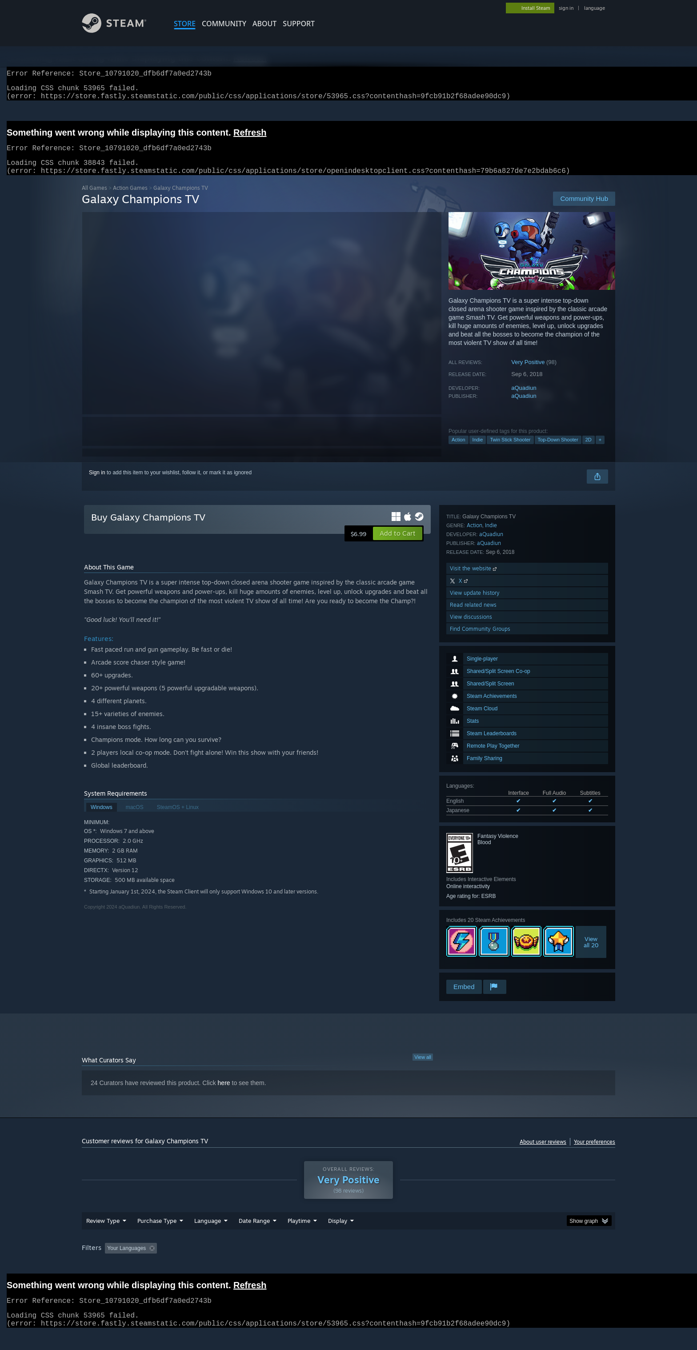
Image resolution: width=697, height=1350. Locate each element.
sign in (566, 8)
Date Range (254, 1231)
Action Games (130, 198)
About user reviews (543, 1152)
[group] (348, 1260)
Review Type (103, 1231)
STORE (185, 23)
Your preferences (594, 1152)
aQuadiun (523, 398)
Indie (478, 450)
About (264, 23)
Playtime (299, 1231)
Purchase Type (156, 1231)
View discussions (471, 954)
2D (588, 450)
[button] (398, 544)
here (224, 1093)
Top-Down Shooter (558, 450)
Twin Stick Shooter (510, 450)
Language (207, 1231)
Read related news (473, 942)
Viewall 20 (591, 811)
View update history (475, 930)
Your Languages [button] (126, 1259)
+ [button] (600, 450)
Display (337, 1231)
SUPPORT (299, 23)
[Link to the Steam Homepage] (121, 30)
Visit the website (474, 905)
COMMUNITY (224, 23)
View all (422, 1067)
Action (458, 450)
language (594, 8)
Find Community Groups (480, 966)
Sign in (97, 483)
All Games (94, 198)
